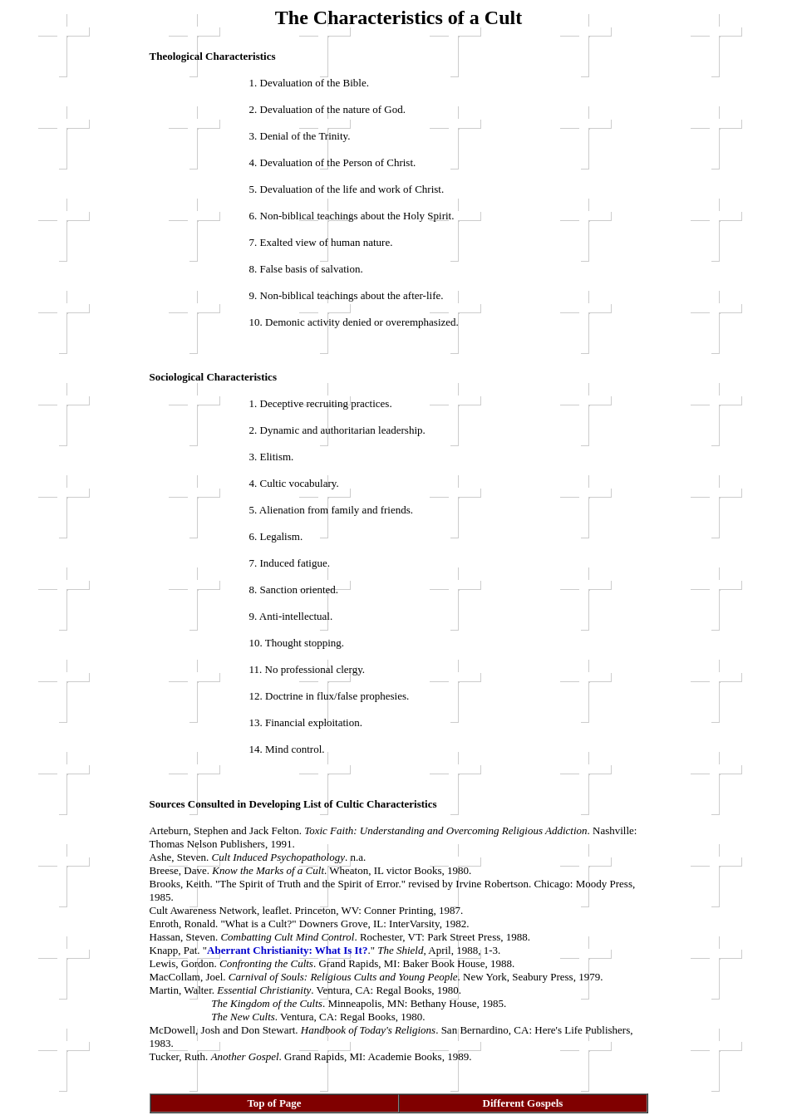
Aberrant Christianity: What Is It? (287, 950)
